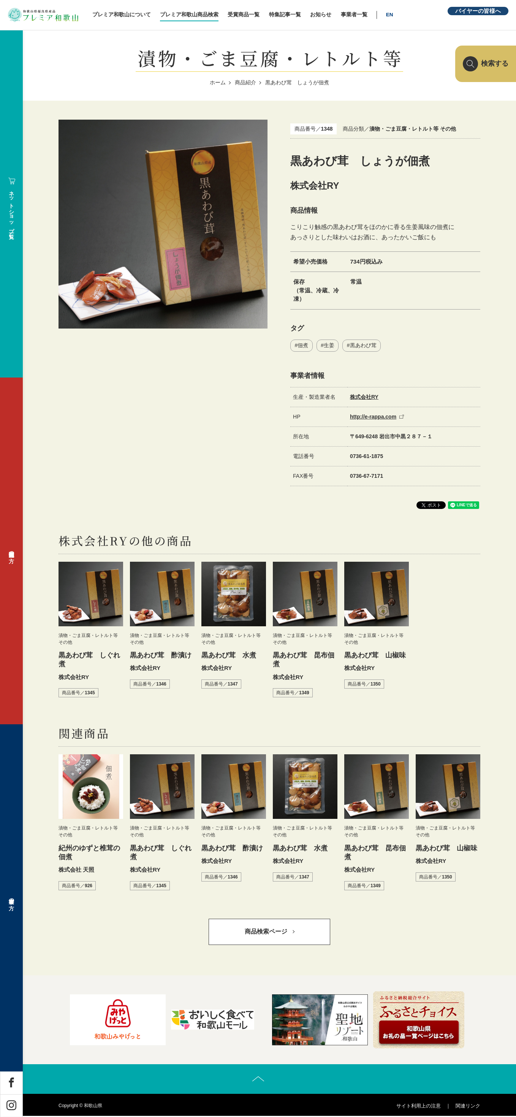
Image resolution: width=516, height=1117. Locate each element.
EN (393, 14)
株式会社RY (364, 397)
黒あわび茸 (363, 345)
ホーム (218, 82)
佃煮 (303, 345)
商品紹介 (245, 82)
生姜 (329, 345)
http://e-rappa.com (373, 417)
